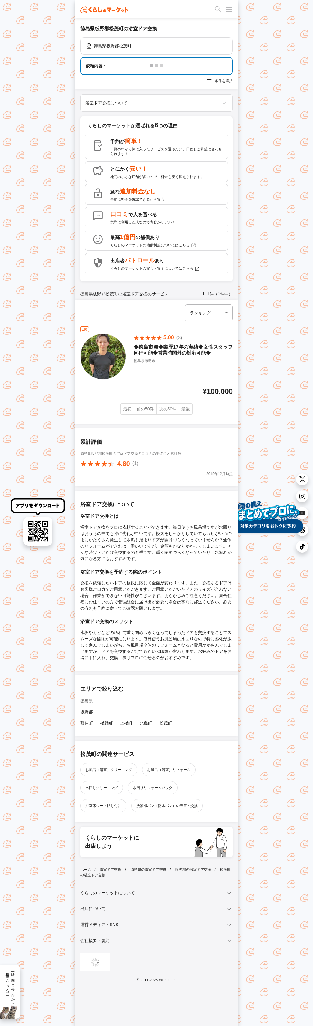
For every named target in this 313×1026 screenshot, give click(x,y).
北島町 (146, 723)
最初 (127, 408)
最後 (185, 408)
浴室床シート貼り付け (103, 806)
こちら (187, 245)
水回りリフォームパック (152, 788)
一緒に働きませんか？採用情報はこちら (10, 987)
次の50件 (168, 408)
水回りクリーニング (101, 788)
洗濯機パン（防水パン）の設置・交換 (167, 806)
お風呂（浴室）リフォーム (168, 770)
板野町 (106, 723)
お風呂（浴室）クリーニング (108, 770)
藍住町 (86, 723)
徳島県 (86, 700)
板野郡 (86, 712)
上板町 (126, 723)
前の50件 (145, 408)
